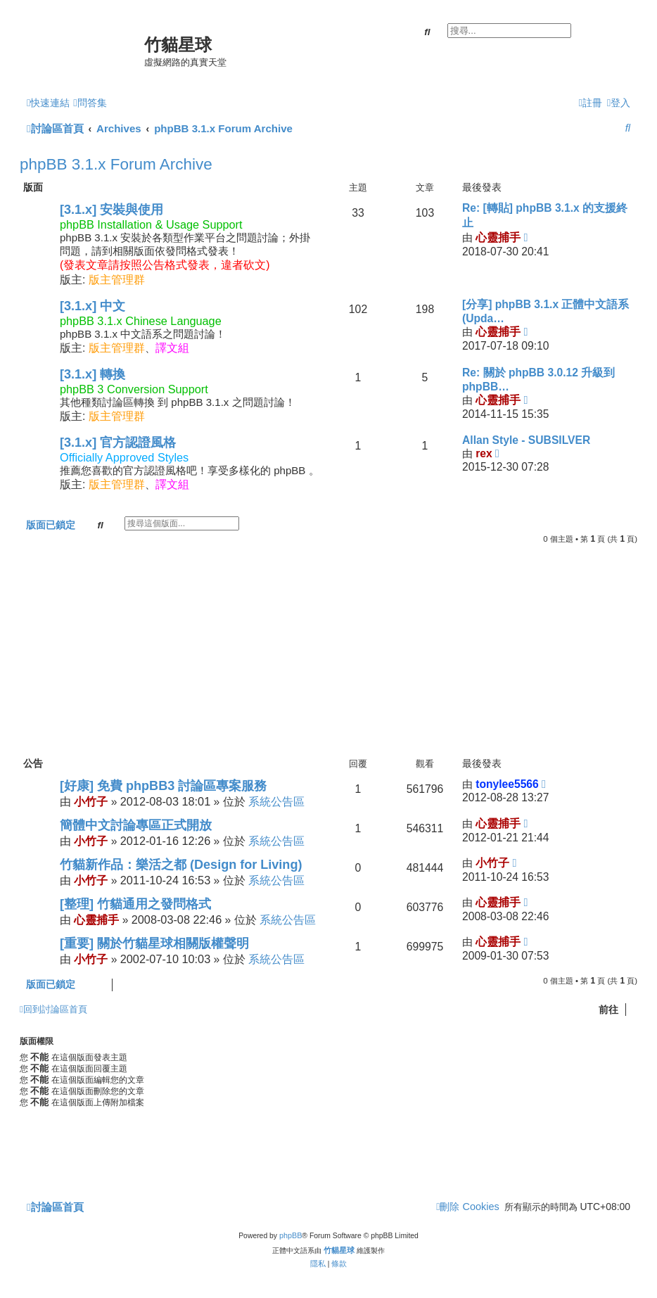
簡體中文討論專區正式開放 (136, 825)
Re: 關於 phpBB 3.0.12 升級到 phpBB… (538, 380)
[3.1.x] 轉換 (92, 374)
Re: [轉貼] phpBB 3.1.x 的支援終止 (544, 215)
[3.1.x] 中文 (92, 306)
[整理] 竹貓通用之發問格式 (135, 904)
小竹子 (91, 801)
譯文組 (172, 348)
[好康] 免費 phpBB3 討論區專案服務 (163, 786)
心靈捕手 (498, 237)
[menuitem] (89, 103)
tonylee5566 (507, 784)
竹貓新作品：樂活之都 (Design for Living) (181, 865)
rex (484, 453)
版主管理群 (117, 280)
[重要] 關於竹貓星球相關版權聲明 (154, 943)
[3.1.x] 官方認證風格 (118, 442)
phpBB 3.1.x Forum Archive (116, 164)
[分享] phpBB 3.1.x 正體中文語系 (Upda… (546, 311)
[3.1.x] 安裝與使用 (111, 210)
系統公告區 (276, 801)
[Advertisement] (328, 650)
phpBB (290, 1235)
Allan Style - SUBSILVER (526, 440)
